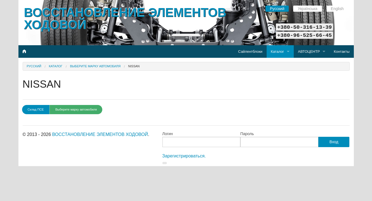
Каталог (277, 51)
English (337, 8)
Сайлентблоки (250, 51)
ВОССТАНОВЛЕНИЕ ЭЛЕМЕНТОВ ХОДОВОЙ (125, 19)
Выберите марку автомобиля (95, 66)
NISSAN (134, 66)
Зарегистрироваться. (184, 156)
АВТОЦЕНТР (309, 51)
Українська (307, 8)
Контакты (341, 51)
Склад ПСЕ (36, 109)
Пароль (247, 133)
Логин (167, 133)
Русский (277, 8)
